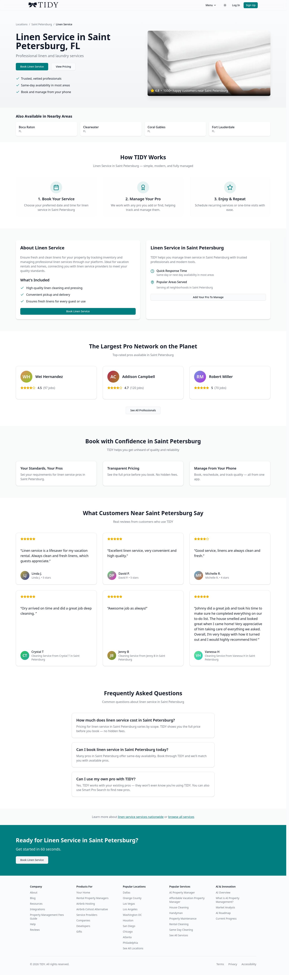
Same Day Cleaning (181, 929)
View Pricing (63, 66)
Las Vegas (129, 903)
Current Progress (226, 918)
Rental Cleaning (179, 924)
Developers (83, 926)
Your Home (83, 892)
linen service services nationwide (141, 817)
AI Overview (223, 892)
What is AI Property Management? (227, 900)
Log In (236, 5)
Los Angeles (130, 909)
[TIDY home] (115, 5)
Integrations (37, 909)
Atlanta (127, 937)
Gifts (79, 931)
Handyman (176, 913)
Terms (220, 964)
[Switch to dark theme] (225, 5)
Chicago (128, 931)
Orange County (132, 898)
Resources (36, 903)
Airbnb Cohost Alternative (92, 909)
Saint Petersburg (41, 24)
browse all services (181, 817)
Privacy (232, 964)
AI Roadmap (223, 913)
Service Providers (86, 915)
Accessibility (249, 964)
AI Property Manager (182, 892)
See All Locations (133, 948)
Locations (22, 24)
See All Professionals (143, 410)
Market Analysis (225, 907)
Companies (83, 920)
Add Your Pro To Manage (208, 297)
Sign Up (251, 5)
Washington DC (132, 915)
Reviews (35, 929)
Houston (128, 920)
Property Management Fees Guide (47, 916)
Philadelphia (130, 942)
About (33, 892)
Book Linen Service (32, 66)
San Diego (129, 926)
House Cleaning (179, 907)
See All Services (178, 935)
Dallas (126, 892)
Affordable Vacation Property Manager (187, 900)
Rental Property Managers (92, 898)
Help (33, 924)
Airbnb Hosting (85, 903)
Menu (211, 5)
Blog (33, 898)
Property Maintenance (183, 918)
